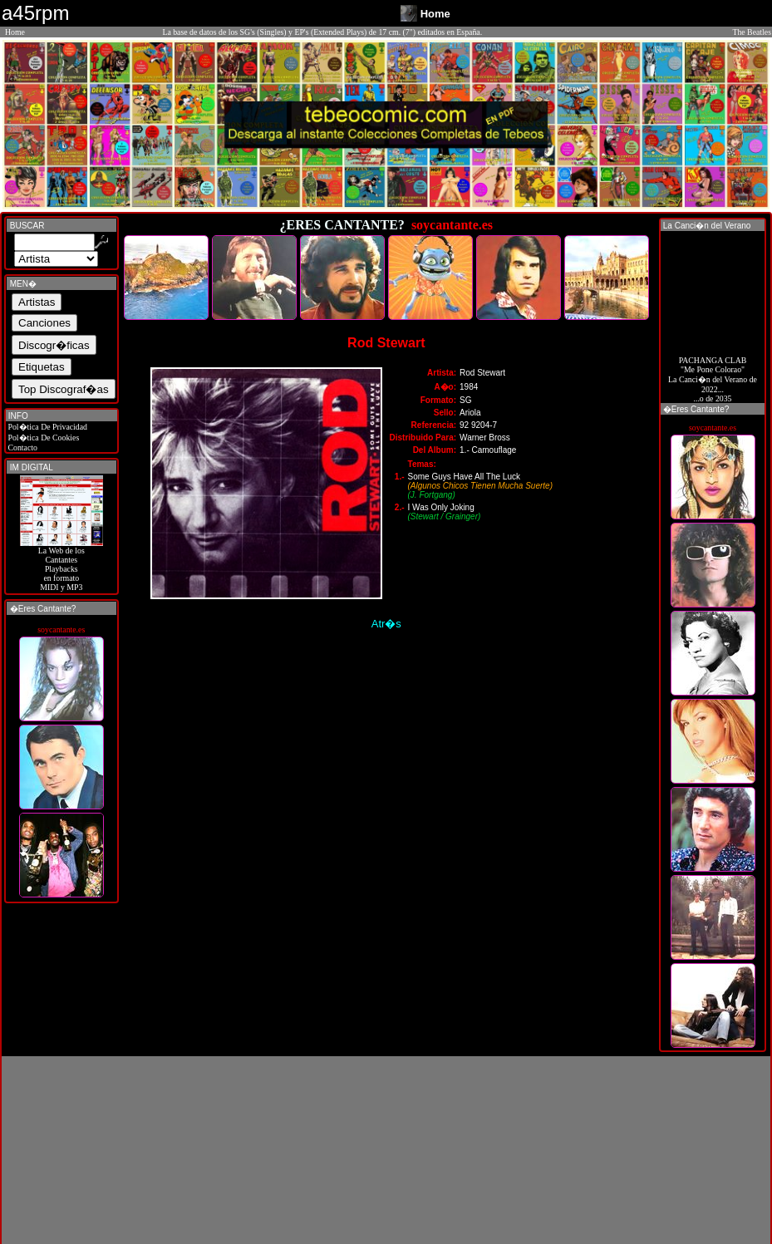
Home (15, 32)
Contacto (21, 447)
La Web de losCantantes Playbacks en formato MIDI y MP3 (61, 565)
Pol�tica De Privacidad (46, 426)
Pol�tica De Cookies (42, 437)
